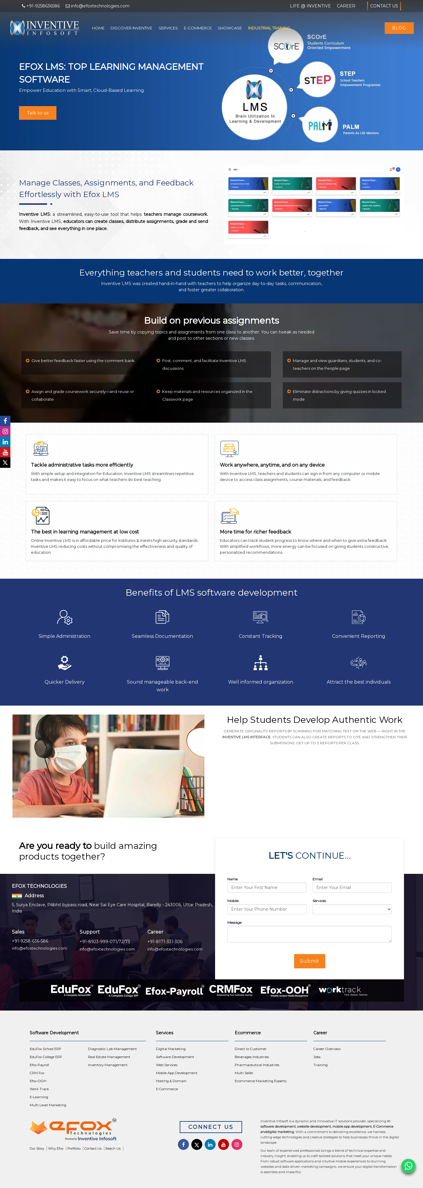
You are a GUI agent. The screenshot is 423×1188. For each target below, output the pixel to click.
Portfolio (74, 1148)
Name (232, 879)
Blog (399, 28)
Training (320, 1065)
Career (346, 6)
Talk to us (37, 113)
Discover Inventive (131, 28)
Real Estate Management (109, 1057)
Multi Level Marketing (48, 1105)
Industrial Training (269, 28)
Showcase (230, 28)
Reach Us (113, 1148)
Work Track (39, 1089)
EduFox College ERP (46, 1057)
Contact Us (384, 6)
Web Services (166, 1065)
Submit (309, 961)
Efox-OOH (38, 1081)
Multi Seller (244, 1073)
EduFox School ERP (45, 1049)
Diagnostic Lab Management (112, 1049)
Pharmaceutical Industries (257, 1065)
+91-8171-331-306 (164, 941)
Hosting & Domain (171, 1081)
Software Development (175, 1057)
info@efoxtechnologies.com (39, 948)
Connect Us (210, 1127)
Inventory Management (108, 1065)
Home (98, 28)
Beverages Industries (252, 1057)
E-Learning (39, 1097)
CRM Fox (37, 1073)
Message (234, 922)
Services (168, 28)
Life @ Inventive (310, 6)
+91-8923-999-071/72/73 (105, 941)
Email (317, 879)
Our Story (37, 1148)
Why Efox (56, 1148)
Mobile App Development (177, 1073)
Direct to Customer (251, 1049)
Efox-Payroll (39, 1065)
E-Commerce (198, 28)
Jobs (317, 1057)
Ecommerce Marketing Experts (260, 1081)
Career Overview (327, 1049)
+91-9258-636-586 (30, 941)
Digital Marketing (171, 1049)
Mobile (233, 901)
